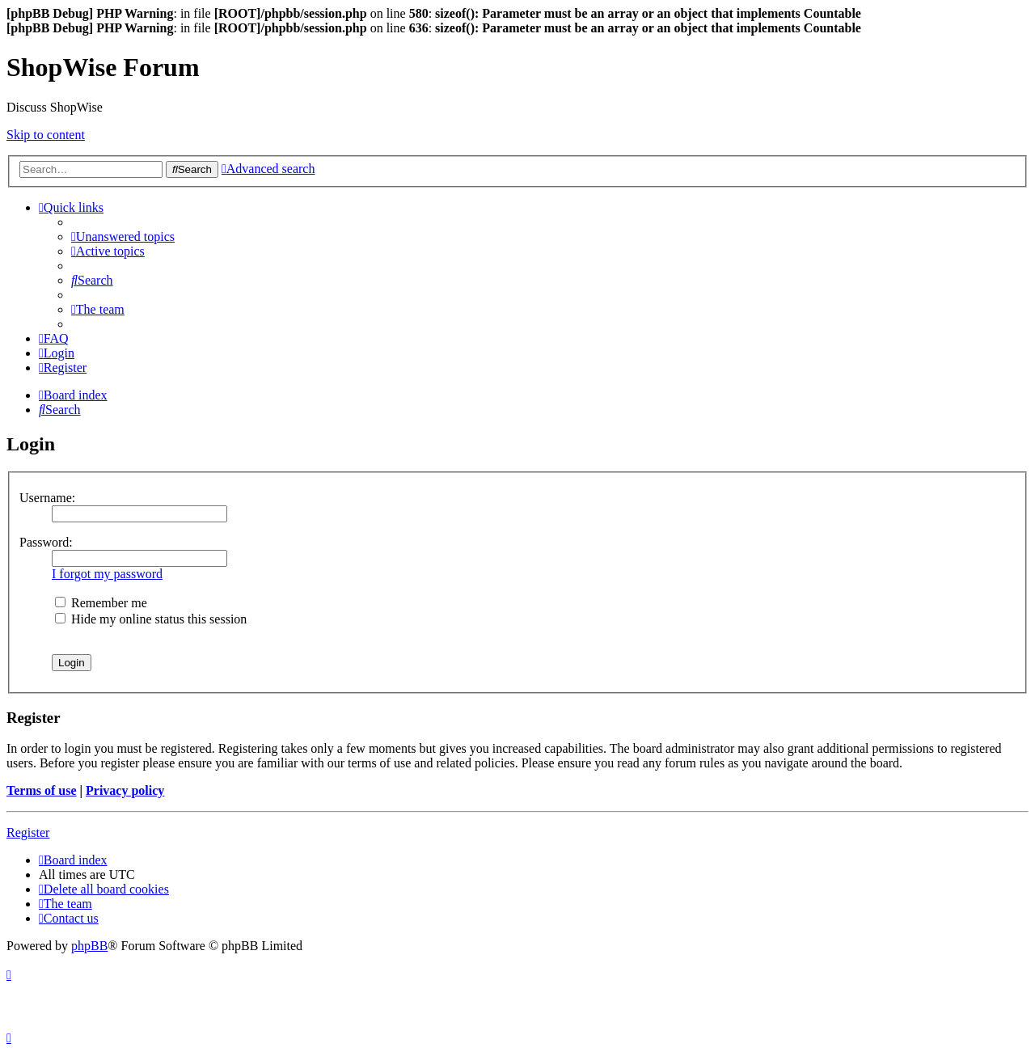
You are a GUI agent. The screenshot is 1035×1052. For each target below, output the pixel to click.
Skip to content (45, 135)
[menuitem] (123, 236)
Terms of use (41, 790)
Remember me (101, 603)
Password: (46, 542)
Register (27, 832)
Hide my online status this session (151, 619)
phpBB (89, 946)
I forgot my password (107, 574)
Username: (47, 498)
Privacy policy (125, 790)
